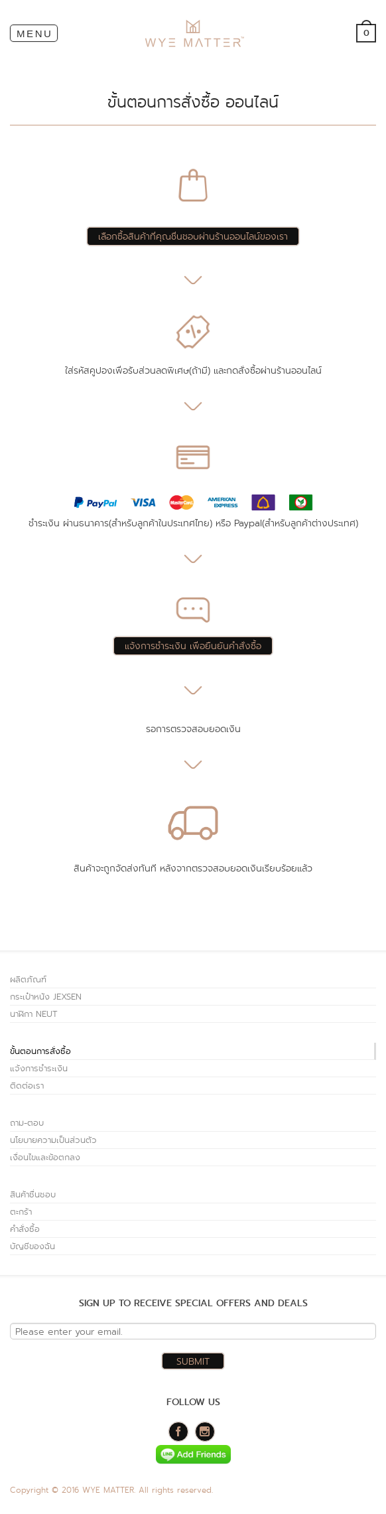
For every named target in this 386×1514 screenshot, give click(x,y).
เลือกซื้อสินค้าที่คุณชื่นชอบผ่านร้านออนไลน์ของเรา (193, 236)
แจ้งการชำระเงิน (39, 1068)
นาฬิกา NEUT (34, 1014)
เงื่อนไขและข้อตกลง (45, 1157)
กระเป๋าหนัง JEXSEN (46, 996)
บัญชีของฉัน (32, 1246)
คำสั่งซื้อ (25, 1229)
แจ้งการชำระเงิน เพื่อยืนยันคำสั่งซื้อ (193, 645)
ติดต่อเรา (27, 1085)
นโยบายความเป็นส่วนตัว (53, 1140)
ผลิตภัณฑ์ (28, 979)
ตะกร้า (21, 1211)
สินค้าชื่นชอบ (33, 1194)
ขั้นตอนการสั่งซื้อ (40, 1051)
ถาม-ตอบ (27, 1122)
